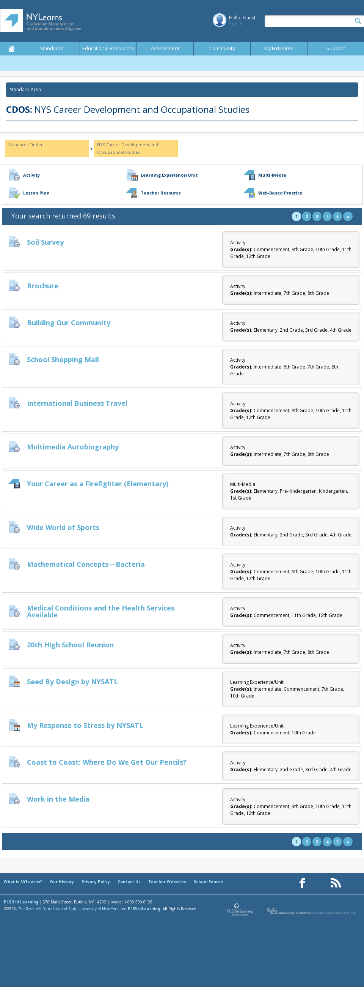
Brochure (42, 285)
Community (222, 48)
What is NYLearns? (23, 881)
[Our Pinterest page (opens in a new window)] (319, 883)
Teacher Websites (167, 881)
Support (335, 48)
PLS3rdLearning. (145, 908)
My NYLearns (278, 48)
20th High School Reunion (70, 644)
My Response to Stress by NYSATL (85, 725)
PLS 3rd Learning (21, 902)
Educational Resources (108, 48)
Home (11, 48)
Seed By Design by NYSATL (72, 681)
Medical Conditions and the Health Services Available (100, 611)
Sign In (235, 23)
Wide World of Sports (63, 527)
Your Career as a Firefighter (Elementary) (97, 483)
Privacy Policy (96, 881)
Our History (62, 881)
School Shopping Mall (63, 359)
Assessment (165, 48)
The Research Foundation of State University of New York (68, 908)
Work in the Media (58, 799)
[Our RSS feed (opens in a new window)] (335, 883)
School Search (208, 881)
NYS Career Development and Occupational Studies (127, 148)
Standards (51, 48)
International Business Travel (77, 403)
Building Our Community (68, 322)
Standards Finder (25, 144)
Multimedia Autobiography (73, 446)
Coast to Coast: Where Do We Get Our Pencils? (107, 762)
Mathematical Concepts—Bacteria (86, 564)
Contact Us (129, 881)
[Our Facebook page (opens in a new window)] (302, 883)
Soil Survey (45, 242)
